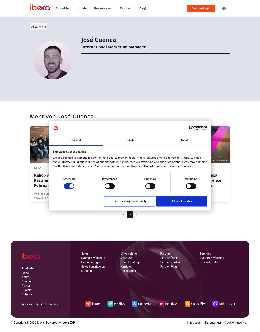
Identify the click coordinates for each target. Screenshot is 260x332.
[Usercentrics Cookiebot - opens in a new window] (191, 128)
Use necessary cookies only (129, 201)
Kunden (83, 8)
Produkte (63, 8)
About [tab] (184, 140)
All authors (38, 27)
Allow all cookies (182, 201)
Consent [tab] (76, 140)
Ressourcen (103, 8)
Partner (125, 8)
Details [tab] (130, 140)
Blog (142, 8)
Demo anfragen (201, 8)
